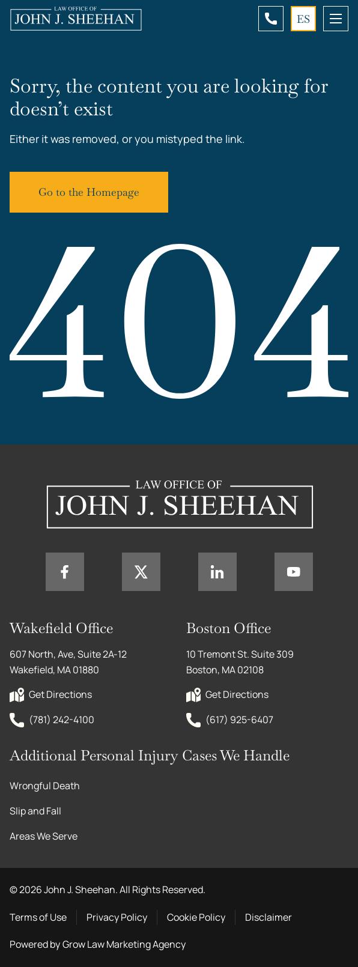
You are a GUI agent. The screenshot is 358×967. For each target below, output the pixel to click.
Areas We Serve (43, 836)
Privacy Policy (116, 917)
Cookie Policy (196, 917)
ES (303, 19)
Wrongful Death (45, 785)
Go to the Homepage (88, 192)
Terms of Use (38, 917)
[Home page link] (76, 19)
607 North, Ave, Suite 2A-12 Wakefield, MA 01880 (69, 661)
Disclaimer (268, 917)
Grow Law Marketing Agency (124, 944)
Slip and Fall (35, 810)
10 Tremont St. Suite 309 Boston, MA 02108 (241, 661)
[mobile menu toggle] (335, 18)
